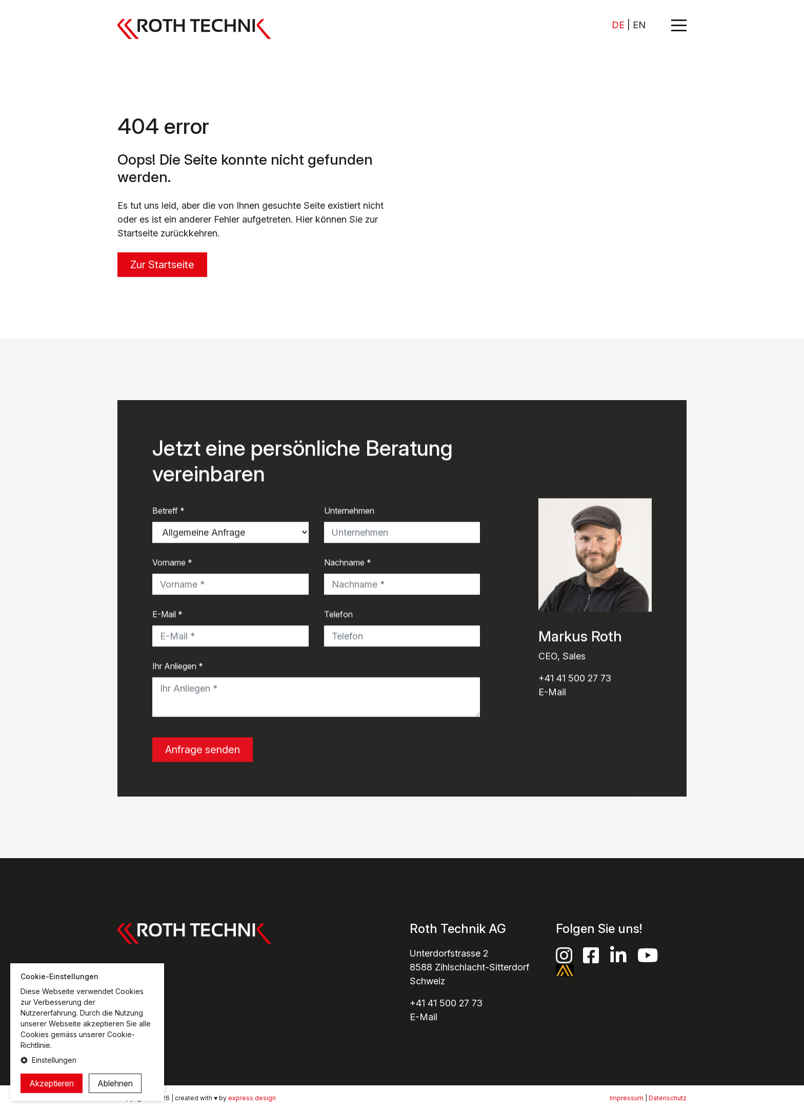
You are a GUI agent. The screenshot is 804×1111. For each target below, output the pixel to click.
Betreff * (168, 511)
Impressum (627, 1098)
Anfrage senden (202, 750)
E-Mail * (167, 615)
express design (252, 1098)
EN (639, 24)
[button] (87, 1060)
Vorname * (172, 563)
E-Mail (552, 692)
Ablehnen (115, 1083)
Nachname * (347, 563)
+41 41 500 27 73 (574, 678)
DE (618, 24)
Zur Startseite (162, 265)
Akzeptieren (51, 1083)
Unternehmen (349, 511)
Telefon (338, 615)
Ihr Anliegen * (177, 667)
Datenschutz (668, 1098)
